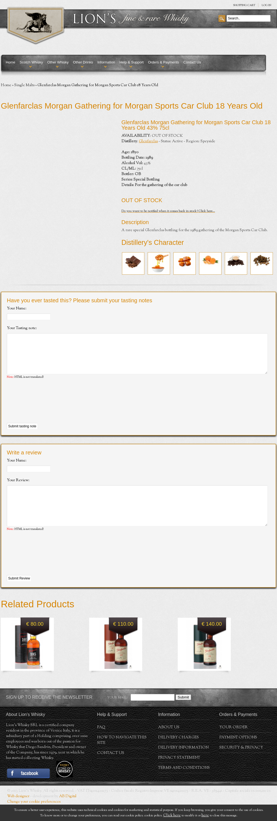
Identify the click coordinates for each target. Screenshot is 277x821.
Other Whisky (58, 62)
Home (10, 62)
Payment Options (238, 754)
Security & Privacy (241, 764)
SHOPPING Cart (244, 5)
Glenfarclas (148, 141)
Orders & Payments (163, 62)
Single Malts (24, 85)
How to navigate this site (122, 756)
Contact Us (192, 62)
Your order (233, 744)
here (205, 815)
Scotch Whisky (31, 62)
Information (106, 62)
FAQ (101, 744)
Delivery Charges (178, 754)
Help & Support (131, 62)
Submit (183, 714)
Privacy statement (179, 774)
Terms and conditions (184, 784)
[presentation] (48, 409)
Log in (266, 5)
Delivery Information (183, 764)
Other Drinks (83, 62)
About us (168, 744)
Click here (172, 815)
